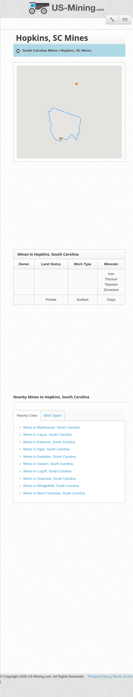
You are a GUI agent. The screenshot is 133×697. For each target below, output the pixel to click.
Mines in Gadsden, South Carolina (49, 457)
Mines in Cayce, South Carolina (47, 435)
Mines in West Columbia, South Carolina (54, 493)
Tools (112, 19)
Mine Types (52, 415)
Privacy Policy (99, 676)
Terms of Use (122, 676)
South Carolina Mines (40, 51)
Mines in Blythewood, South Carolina (51, 427)
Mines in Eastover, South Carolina (49, 442)
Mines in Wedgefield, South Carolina (51, 486)
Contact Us (125, 19)
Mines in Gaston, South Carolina (48, 464)
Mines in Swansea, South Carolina (49, 479)
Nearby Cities (27, 415)
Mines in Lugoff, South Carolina (47, 471)
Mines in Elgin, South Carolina (46, 449)
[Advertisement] (71, 205)
